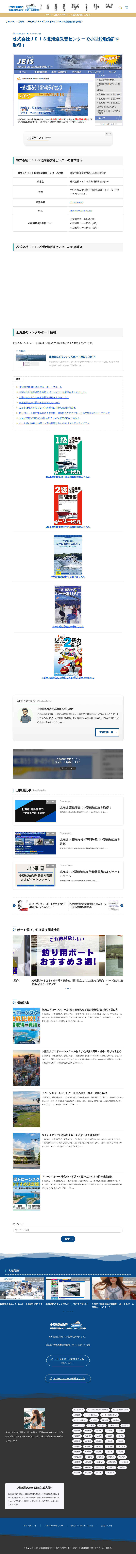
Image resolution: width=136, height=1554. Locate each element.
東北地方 (56, 8)
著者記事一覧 (106, 732)
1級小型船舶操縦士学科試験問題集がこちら (68, 477)
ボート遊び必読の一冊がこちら (68, 626)
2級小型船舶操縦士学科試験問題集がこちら (68, 527)
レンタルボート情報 (36, 1279)
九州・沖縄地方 (109, 6)
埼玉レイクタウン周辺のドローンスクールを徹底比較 (71, 1135)
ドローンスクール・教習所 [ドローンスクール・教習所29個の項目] (98, 1409)
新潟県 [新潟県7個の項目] (99, 1446)
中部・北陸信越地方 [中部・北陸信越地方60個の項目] (110, 1415)
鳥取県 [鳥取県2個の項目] (99, 1473)
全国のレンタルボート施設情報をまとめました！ (44, 397)
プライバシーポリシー (54, 1526)
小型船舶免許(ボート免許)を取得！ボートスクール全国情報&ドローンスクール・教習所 (75, 1548)
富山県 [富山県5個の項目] (77, 1436)
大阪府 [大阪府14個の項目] (88, 1430)
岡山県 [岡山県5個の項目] (77, 1441)
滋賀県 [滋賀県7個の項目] (99, 1451)
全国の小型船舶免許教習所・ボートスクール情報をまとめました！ (53, 392)
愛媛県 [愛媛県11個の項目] (77, 1446)
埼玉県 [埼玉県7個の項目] (125, 1425)
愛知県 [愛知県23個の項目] (88, 1446)
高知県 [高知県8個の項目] (88, 1473)
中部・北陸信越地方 (75, 7)
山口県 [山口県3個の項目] (88, 1436)
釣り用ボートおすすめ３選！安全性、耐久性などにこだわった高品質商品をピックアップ (64, 413)
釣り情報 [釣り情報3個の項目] (125, 1462)
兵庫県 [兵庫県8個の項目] (116, 1420)
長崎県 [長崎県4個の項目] (77, 1467)
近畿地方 (86, 8)
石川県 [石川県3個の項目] (121, 1451)
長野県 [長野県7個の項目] (88, 1467)
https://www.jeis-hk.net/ (81, 210)
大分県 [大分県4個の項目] (77, 1430)
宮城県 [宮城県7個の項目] (110, 1430)
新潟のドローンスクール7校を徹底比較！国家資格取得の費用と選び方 (80, 1010)
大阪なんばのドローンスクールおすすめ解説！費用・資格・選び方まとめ (81, 1051)
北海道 (48, 7)
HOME (11, 22)
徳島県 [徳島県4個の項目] (121, 1441)
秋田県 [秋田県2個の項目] (122, 1457)
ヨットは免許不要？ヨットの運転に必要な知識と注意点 (47, 407)
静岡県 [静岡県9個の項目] (122, 1467)
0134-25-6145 (76, 202)
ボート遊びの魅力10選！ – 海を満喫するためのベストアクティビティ (54, 423)
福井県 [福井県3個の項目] (90, 1457)
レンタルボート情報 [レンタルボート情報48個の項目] (121, 1409)
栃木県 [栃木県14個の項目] (77, 1451)
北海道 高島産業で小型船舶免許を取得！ (86, 807)
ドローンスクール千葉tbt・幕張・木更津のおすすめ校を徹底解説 (77, 1176)
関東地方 (64, 8)
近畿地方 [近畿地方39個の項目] (100, 1462)
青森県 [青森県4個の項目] (111, 1467)
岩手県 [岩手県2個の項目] (88, 1441)
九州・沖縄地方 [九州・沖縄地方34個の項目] (80, 1420)
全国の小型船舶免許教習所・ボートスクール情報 (68, 1345)
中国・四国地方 (96, 7)
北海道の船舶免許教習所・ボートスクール (40, 387)
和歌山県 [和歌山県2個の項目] (114, 1425)
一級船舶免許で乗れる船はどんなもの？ (39, 402)
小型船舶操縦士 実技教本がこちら (68, 576)
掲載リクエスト (30, 1526)
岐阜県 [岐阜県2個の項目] (121, 1436)
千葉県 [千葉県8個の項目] (102, 1425)
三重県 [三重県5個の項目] (77, 1415)
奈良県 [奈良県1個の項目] (99, 1430)
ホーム (41, 7)
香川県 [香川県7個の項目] (77, 1473)
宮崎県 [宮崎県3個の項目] (121, 1430)
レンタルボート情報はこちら (69, 1359)
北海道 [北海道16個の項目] (91, 1425)
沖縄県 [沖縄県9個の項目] (88, 1451)
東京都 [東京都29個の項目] (110, 1446)
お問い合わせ (106, 1526)
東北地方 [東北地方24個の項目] (122, 1446)
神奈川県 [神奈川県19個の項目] (78, 1457)
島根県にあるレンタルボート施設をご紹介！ (67, 1304)
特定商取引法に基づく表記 (82, 1526)
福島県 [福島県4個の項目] (111, 1457)
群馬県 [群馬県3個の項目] (77, 1462)
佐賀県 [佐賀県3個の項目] (105, 1420)
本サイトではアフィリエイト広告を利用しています (68, 15)
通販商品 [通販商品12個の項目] (112, 1462)
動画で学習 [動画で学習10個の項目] (79, 1425)
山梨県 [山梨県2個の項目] (110, 1436)
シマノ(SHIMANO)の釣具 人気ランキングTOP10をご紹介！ (49, 418)
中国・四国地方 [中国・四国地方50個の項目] (91, 1415)
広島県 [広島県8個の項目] (110, 1441)
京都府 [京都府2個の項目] (94, 1420)
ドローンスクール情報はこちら (69, 1378)
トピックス (131, 1279)
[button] (15, 962)
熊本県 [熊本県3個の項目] (110, 1451)
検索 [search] (67, 1239)
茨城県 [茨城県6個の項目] (88, 1462)
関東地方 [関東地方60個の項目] (100, 1467)
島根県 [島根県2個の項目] (99, 1441)
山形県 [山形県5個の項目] (99, 1436)
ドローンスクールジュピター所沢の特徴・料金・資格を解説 (74, 1093)
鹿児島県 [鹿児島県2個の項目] (111, 1473)
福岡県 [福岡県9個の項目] (100, 1457)
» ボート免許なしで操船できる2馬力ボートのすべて (68, 677)
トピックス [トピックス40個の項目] (79, 1409)
